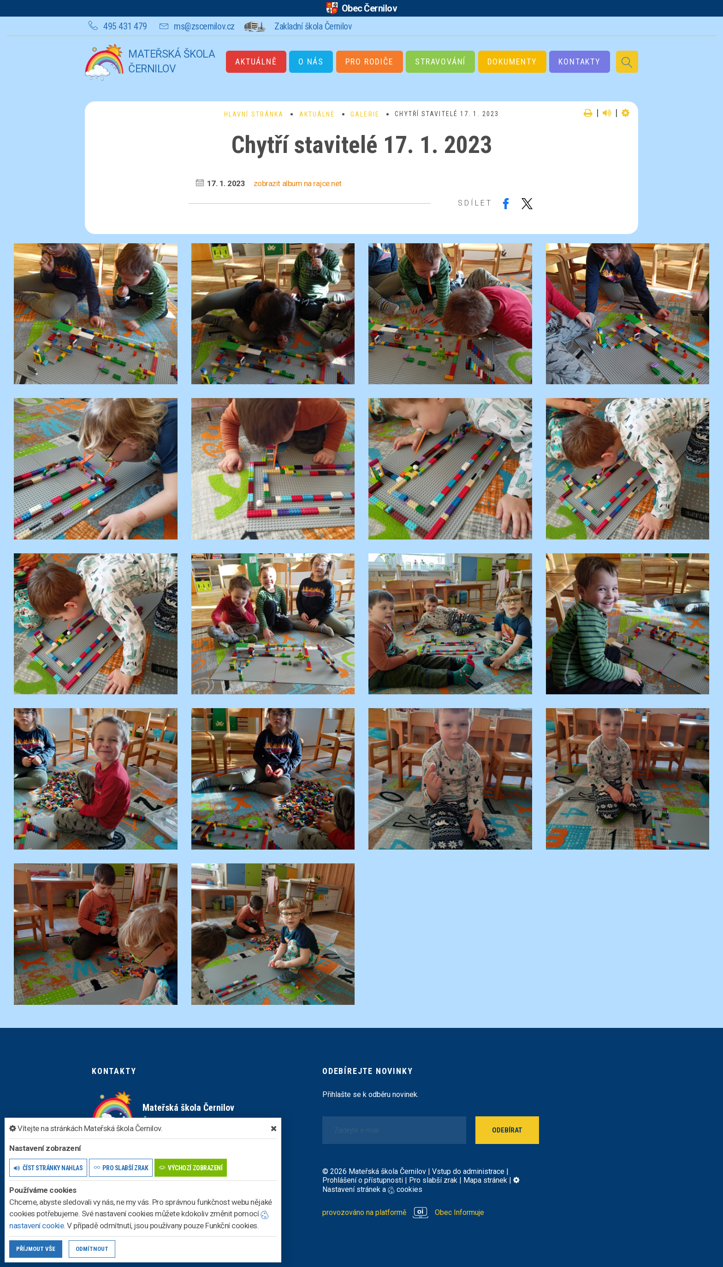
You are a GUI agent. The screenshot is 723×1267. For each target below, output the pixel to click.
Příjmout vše (35, 1248)
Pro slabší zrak (433, 1180)
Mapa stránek (485, 1180)
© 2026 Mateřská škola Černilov (374, 1171)
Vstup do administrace (468, 1171)
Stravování (440, 61)
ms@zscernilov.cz (204, 26)
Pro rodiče (369, 61)
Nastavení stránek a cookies (421, 1184)
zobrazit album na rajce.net (298, 183)
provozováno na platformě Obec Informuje (403, 1212)
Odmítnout (92, 1248)
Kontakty (579, 61)
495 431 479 (125, 26)
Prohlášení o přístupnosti (362, 1180)
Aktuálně (256, 61)
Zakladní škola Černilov (313, 26)
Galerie (364, 114)
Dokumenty (512, 61)
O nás (311, 61)
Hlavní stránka (254, 114)
